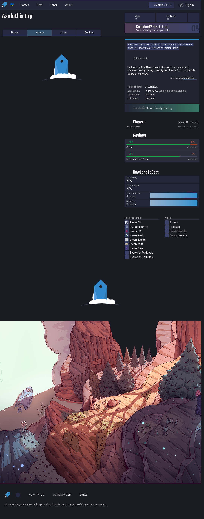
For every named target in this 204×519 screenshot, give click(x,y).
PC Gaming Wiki (136, 227)
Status (82, 494)
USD (60, 494)
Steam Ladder (135, 240)
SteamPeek (134, 235)
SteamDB (133, 222)
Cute (130, 48)
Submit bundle (176, 231)
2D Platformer (185, 44)
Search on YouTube (139, 257)
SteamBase (134, 248)
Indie (175, 48)
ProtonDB (133, 231)
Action (167, 48)
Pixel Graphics (168, 44)
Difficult (156, 44)
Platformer (157, 48)
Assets (171, 222)
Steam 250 (134, 244)
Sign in (192, 5)
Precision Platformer (139, 44)
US (35, 494)
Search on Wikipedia (139, 253)
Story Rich (144, 48)
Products (172, 227)
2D (136, 48)
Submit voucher (176, 235)
